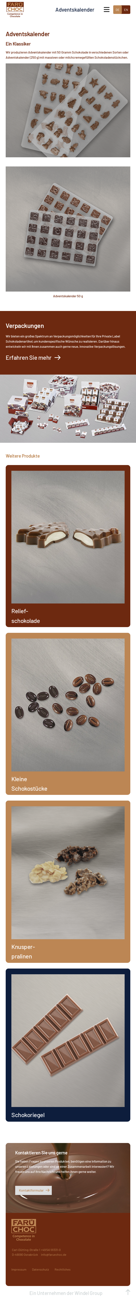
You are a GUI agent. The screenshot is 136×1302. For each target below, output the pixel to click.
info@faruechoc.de (53, 1254)
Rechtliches (63, 1269)
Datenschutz (40, 1269)
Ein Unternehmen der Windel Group (66, 1293)
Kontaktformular (31, 1190)
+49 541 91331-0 (51, 1250)
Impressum (18, 1269)
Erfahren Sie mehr (29, 357)
